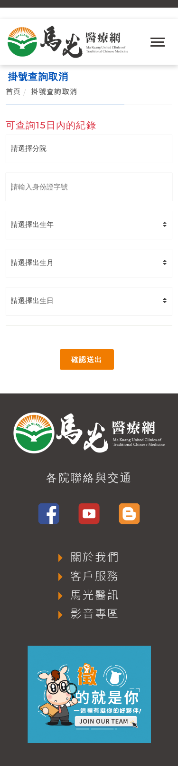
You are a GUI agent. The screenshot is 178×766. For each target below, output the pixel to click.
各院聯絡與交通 (89, 477)
